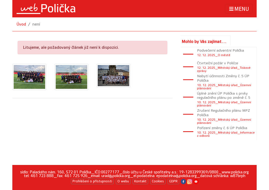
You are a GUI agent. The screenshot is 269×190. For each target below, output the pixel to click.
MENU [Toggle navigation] (238, 8)
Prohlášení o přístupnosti (92, 181)
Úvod (21, 24)
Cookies (158, 181)
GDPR (173, 181)
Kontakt (140, 181)
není (36, 24)
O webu (123, 181)
